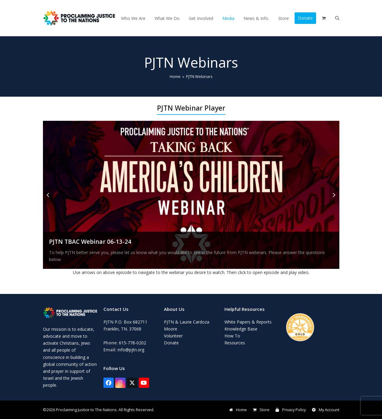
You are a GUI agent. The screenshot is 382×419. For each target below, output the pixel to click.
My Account (325, 409)
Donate (171, 343)
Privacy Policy (290, 409)
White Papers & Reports (248, 322)
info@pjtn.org (131, 350)
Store (261, 409)
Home (238, 409)
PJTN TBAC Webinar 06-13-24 (90, 241)
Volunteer (173, 336)
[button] (323, 18)
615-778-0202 (132, 343)
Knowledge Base (240, 329)
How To (232, 336)
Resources (234, 343)
